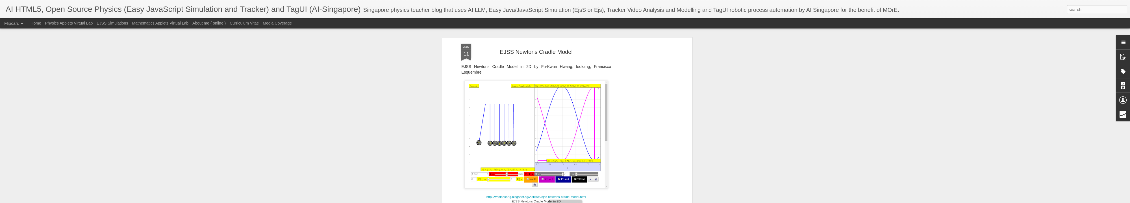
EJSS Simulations (112, 23)
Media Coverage (277, 23)
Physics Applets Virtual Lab (69, 23)
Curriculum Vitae (244, 23)
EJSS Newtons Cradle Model (536, 52)
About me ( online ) (209, 23)
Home (36, 23)
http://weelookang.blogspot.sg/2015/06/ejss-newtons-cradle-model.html (536, 196)
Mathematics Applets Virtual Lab (160, 23)
